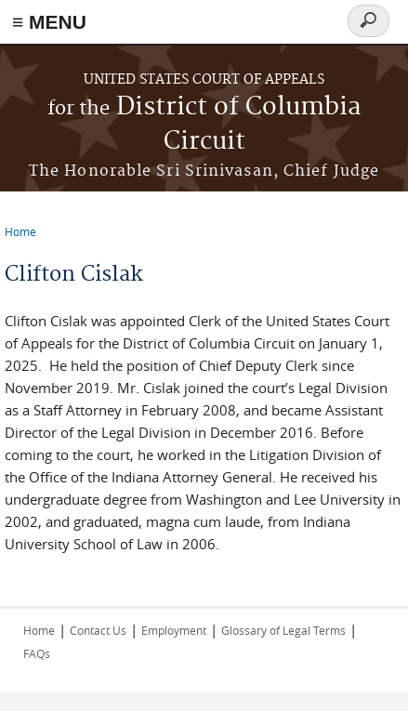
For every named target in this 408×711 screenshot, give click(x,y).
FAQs (36, 653)
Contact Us (98, 630)
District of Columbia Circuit (204, 124)
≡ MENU (49, 22)
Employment (173, 630)
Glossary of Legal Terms (283, 630)
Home (20, 231)
